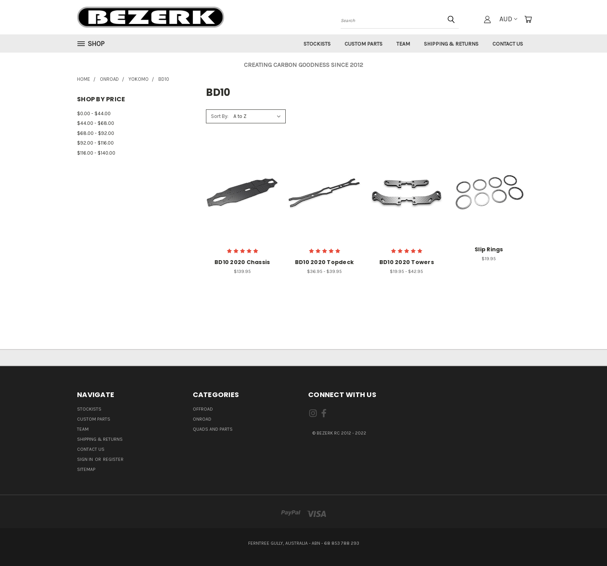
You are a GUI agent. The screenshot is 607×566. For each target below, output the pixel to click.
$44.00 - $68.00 (95, 123)
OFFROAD (203, 409)
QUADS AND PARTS (213, 429)
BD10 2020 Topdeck (324, 262)
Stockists (317, 44)
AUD (508, 19)
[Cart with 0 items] (528, 19)
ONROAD (202, 419)
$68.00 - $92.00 (95, 133)
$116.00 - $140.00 (96, 153)
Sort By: (219, 116)
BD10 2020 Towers (406, 262)
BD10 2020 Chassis (242, 262)
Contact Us (507, 44)
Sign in (85, 459)
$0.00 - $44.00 (94, 113)
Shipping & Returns (451, 44)
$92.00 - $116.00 (95, 143)
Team (403, 44)
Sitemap (86, 469)
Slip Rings (489, 249)
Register (113, 459)
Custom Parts (363, 44)
